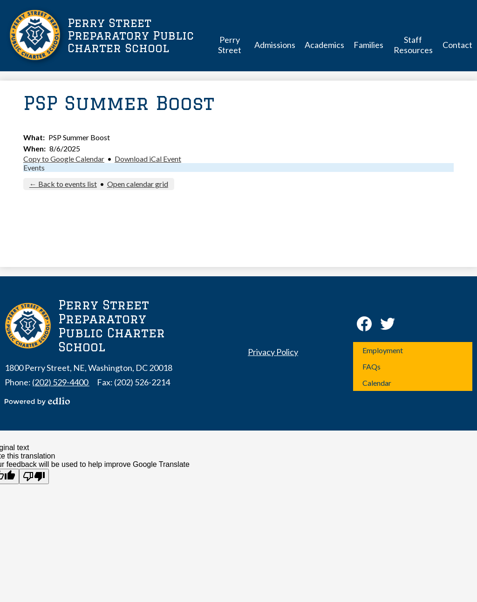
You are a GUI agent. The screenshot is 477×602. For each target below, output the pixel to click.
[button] (230, 44)
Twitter (387, 325)
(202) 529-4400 (60, 382)
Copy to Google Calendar (63, 158)
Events (34, 167)
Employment (382, 350)
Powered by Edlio (37, 401)
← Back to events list (63, 183)
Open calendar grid (137, 183)
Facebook (364, 325)
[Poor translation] (34, 476)
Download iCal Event (148, 158)
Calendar (376, 382)
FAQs (371, 366)
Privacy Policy (273, 352)
